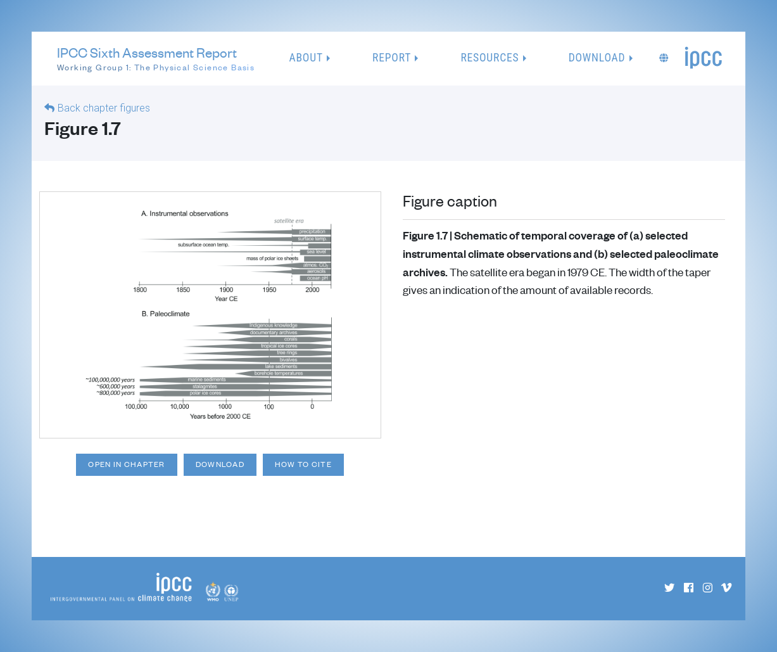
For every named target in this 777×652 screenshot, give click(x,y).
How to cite (303, 464)
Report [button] (391, 57)
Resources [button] (489, 57)
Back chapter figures (104, 108)
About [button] (306, 57)
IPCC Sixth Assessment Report (156, 59)
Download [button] (597, 57)
